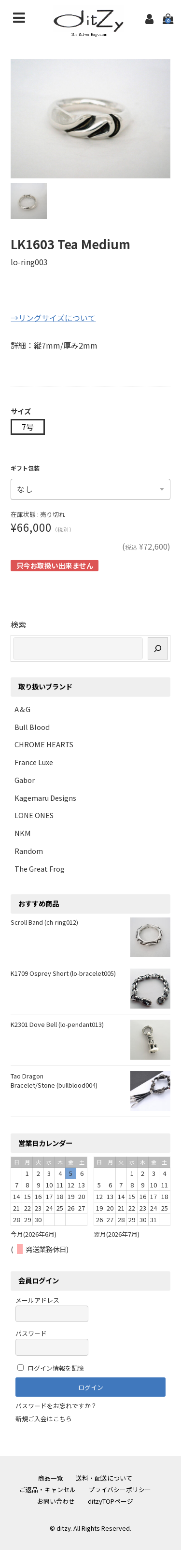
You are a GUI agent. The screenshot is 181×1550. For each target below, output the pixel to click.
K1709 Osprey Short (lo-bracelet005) (63, 973)
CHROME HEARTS (43, 744)
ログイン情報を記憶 (50, 1368)
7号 (28, 426)
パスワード (51, 1342)
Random (28, 851)
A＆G (22, 709)
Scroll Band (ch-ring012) (44, 922)
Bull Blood (32, 727)
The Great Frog (39, 868)
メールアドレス (51, 1308)
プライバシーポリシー (119, 1489)
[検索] (158, 648)
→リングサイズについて (53, 317)
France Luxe (33, 762)
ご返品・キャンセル (47, 1489)
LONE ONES (34, 815)
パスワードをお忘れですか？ (56, 1405)
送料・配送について (104, 1478)
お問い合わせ (56, 1501)
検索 (18, 624)
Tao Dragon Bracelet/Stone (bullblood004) (54, 1080)
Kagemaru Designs (45, 798)
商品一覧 (50, 1478)
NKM (22, 833)
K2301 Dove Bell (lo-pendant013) (57, 1024)
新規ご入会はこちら (43, 1418)
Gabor (24, 780)
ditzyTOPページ (110, 1501)
